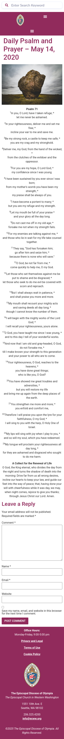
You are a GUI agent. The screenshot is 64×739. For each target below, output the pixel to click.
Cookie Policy (32, 654)
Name (6, 566)
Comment (9, 522)
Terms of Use (32, 647)
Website (6, 594)
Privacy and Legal (32, 641)
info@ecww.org (32, 718)
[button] (45, 16)
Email (6, 580)
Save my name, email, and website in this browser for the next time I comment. (32, 612)
